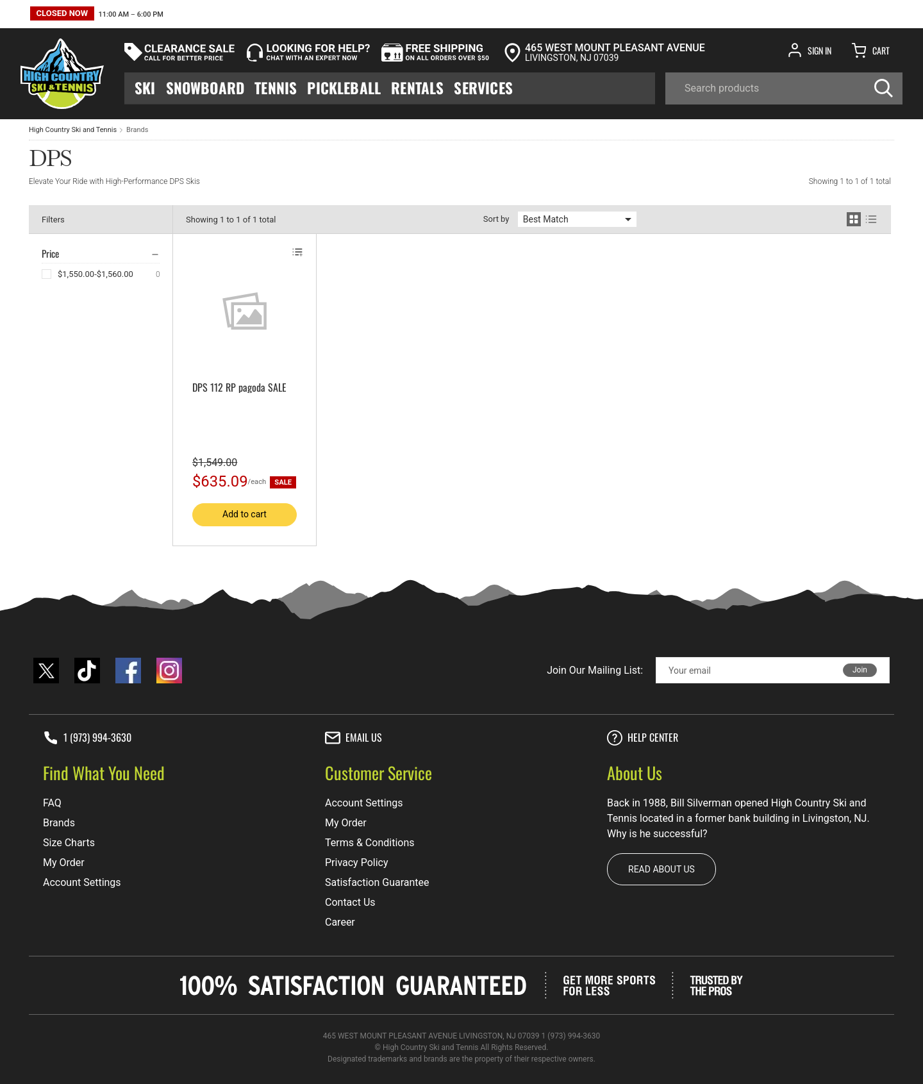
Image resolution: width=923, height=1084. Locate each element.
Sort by (496, 219)
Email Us (353, 738)
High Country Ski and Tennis (73, 130)
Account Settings (82, 882)
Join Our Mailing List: (595, 670)
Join (859, 669)
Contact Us (350, 902)
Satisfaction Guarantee (377, 882)
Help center (642, 738)
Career (340, 922)
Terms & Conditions (370, 843)
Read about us (661, 869)
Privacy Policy (356, 862)
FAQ (52, 803)
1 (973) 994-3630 (87, 738)
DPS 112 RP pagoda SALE (239, 387)
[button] (96, 15)
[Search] (783, 88)
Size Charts (69, 843)
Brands (137, 130)
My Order (64, 862)
